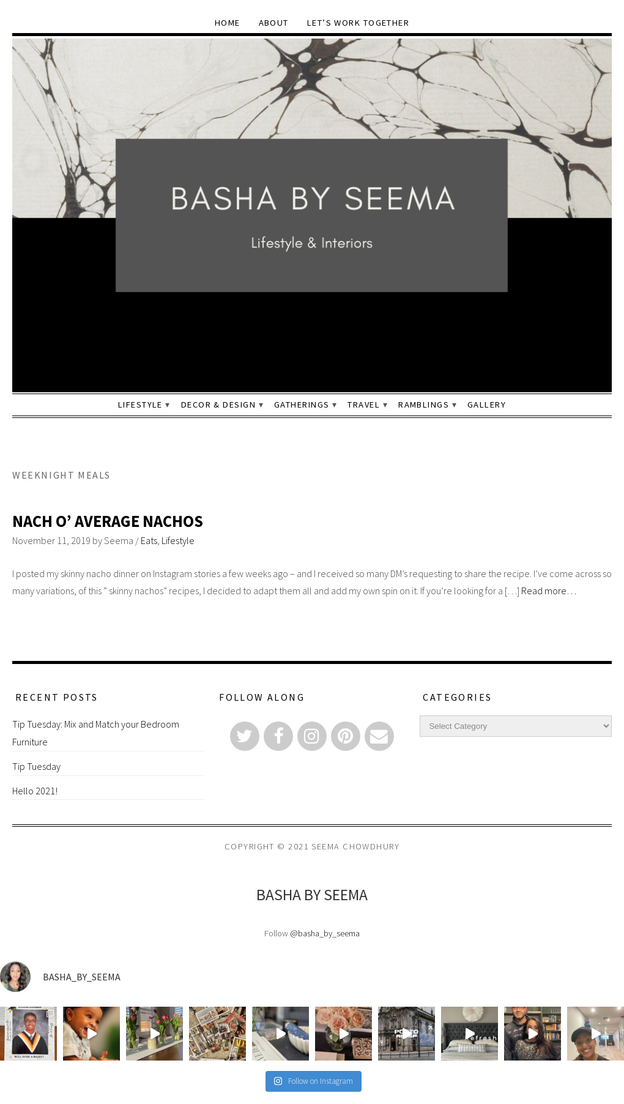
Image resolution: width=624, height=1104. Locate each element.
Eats (149, 540)
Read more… (548, 590)
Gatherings (301, 404)
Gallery (486, 404)
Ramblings (423, 404)
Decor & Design (218, 404)
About (274, 22)
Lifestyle (140, 404)
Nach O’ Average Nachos (107, 521)
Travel (363, 404)
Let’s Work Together (358, 22)
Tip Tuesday (36, 766)
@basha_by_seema (325, 933)
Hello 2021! (35, 791)
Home (227, 22)
